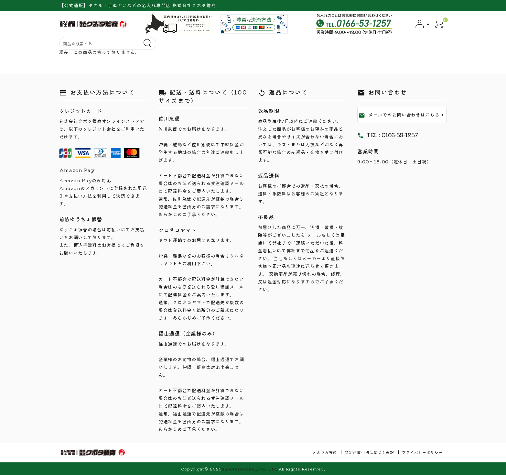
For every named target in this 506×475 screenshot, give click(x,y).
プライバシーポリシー (422, 452)
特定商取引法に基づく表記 (369, 452)
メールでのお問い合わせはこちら (399, 114)
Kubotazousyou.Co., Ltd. (249, 468)
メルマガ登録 (324, 452)
